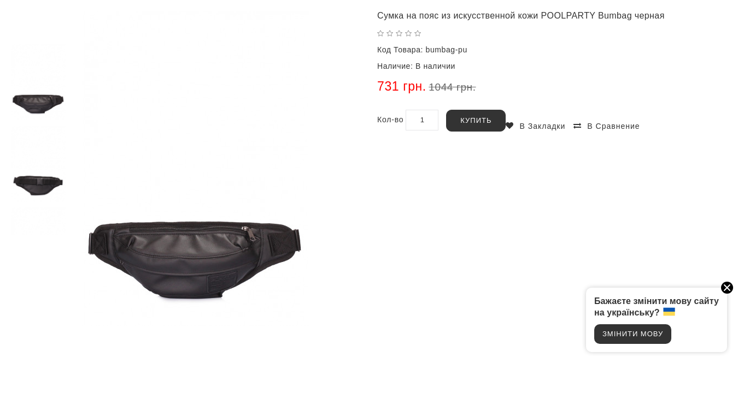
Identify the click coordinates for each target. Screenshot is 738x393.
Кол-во (390, 119)
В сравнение (613, 126)
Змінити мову (632, 334)
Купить (475, 120)
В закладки (542, 126)
